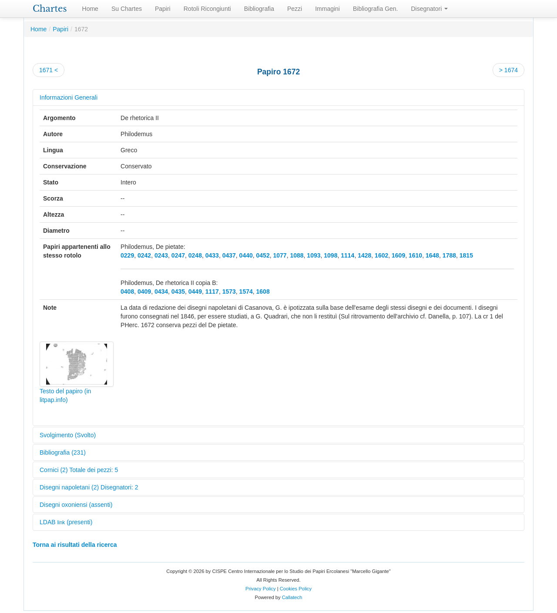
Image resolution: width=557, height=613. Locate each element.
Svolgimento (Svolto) (68, 435)
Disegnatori (429, 8)
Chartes (50, 8)
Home (90, 8)
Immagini (327, 8)
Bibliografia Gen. (375, 8)
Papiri (163, 8)
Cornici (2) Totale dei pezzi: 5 (79, 469)
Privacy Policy (260, 588)
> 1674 (508, 70)
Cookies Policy (296, 588)
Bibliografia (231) (63, 452)
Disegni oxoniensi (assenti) (76, 504)
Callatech (292, 597)
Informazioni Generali (68, 97)
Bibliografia (259, 8)
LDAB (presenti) (66, 522)
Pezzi (294, 8)
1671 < (48, 70)
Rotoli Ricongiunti (207, 8)
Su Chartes (126, 8)
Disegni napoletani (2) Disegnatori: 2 (89, 487)
